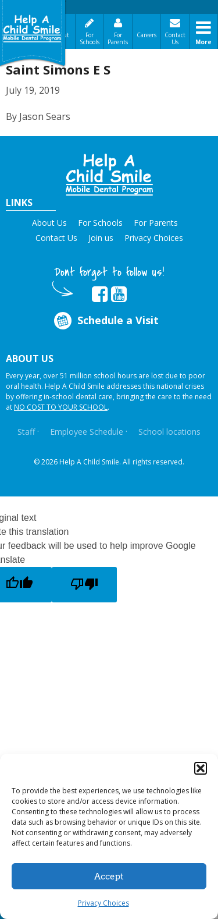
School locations (169, 431)
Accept (109, 876)
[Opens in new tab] (100, 294)
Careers (146, 35)
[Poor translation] (84, 584)
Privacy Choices (103, 903)
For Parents (118, 38)
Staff (26, 431)
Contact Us (175, 38)
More (203, 42)
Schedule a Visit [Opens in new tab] (105, 320)
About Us (49, 222)
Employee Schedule (86, 431)
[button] (200, 768)
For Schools (89, 38)
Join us (100, 237)
